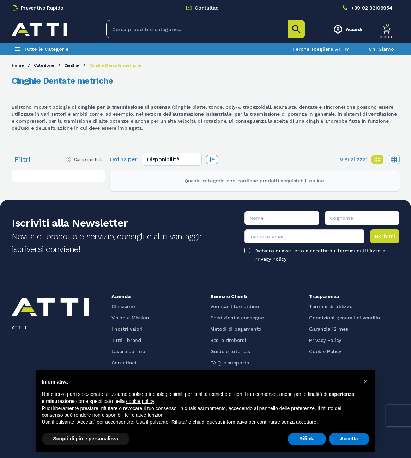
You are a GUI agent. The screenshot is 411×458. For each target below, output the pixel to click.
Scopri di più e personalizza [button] (85, 438)
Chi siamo (123, 306)
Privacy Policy (325, 340)
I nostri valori (127, 329)
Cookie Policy (325, 351)
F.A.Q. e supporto (229, 363)
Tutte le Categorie (41, 49)
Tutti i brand (126, 340)
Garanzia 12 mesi (329, 329)
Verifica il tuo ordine (234, 306)
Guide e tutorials (230, 351)
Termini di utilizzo (330, 306)
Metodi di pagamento (235, 329)
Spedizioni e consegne (237, 317)
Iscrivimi (385, 236)
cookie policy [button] (140, 401)
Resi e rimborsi (228, 340)
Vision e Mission (130, 317)
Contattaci (123, 363)
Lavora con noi (129, 351)
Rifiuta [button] (307, 438)
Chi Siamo (381, 49)
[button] (365, 381)
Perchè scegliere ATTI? (320, 49)
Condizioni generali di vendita (344, 317)
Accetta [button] (349, 438)
